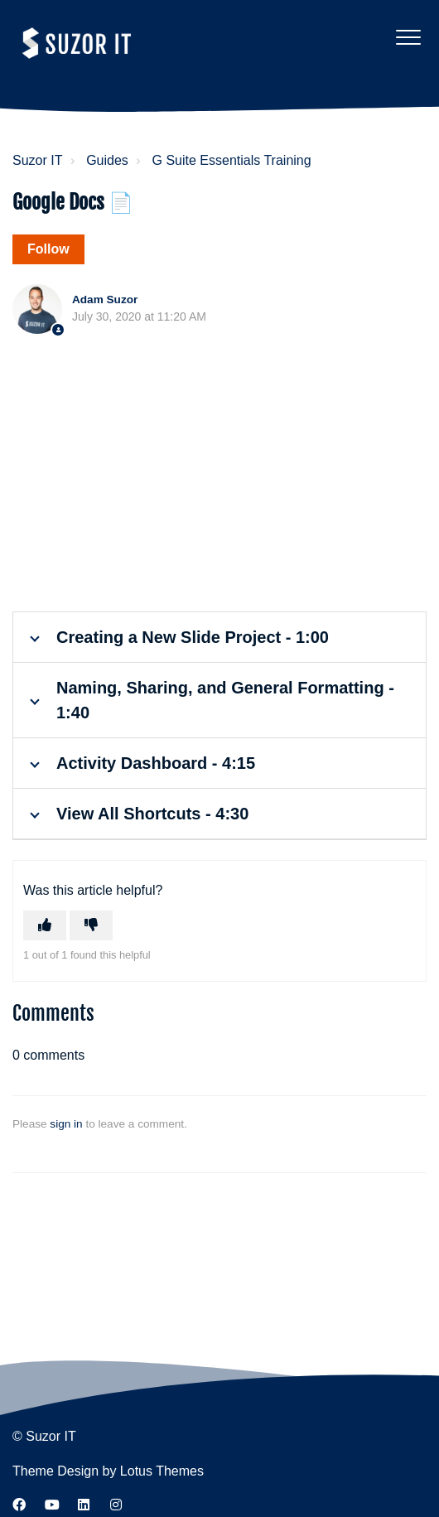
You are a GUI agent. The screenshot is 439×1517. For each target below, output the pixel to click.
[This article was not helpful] (91, 925)
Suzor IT (37, 160)
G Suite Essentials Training (231, 160)
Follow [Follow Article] (48, 249)
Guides (107, 160)
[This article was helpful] (44, 925)
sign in (66, 1124)
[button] (408, 37)
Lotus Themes (162, 1471)
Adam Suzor (104, 299)
